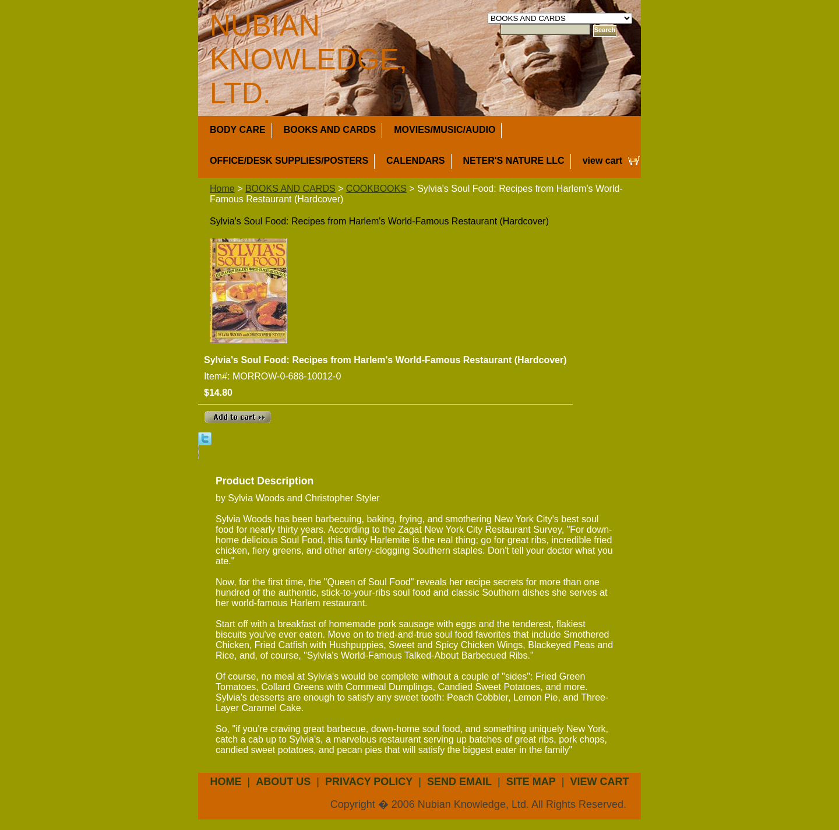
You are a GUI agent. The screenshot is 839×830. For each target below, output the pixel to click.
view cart (602, 161)
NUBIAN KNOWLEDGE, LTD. (308, 59)
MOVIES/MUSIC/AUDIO (444, 130)
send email (459, 781)
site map (531, 781)
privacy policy (369, 781)
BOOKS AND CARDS (330, 130)
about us (283, 781)
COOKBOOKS (376, 189)
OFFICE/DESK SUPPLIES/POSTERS (289, 161)
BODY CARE (238, 130)
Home (222, 189)
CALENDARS (415, 161)
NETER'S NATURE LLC (514, 161)
